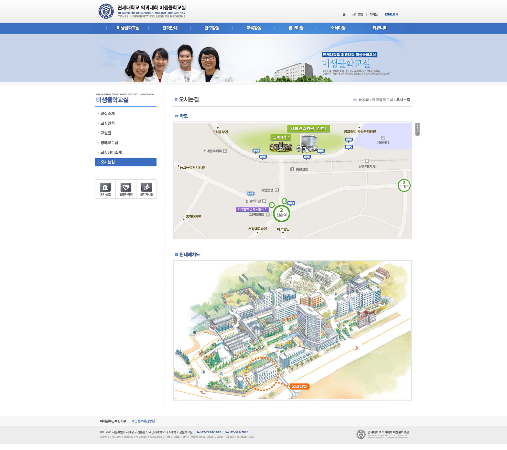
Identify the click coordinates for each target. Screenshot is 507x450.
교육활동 (253, 28)
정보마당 (296, 28)
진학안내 (169, 28)
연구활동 (211, 28)
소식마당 (338, 28)
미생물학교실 (120, 28)
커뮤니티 (387, 28)
